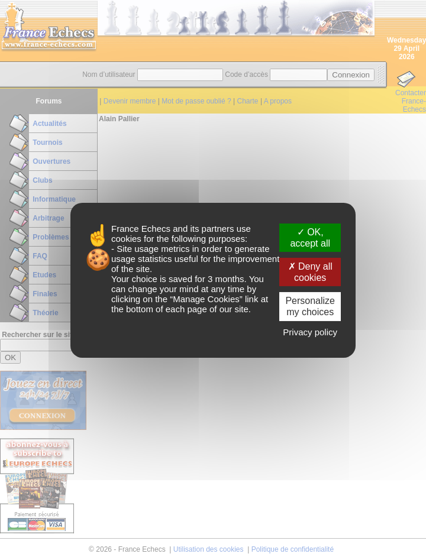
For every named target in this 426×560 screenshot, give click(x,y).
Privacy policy (310, 332)
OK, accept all (310, 237)
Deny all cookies (310, 272)
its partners (212, 228)
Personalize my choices (310, 306)
